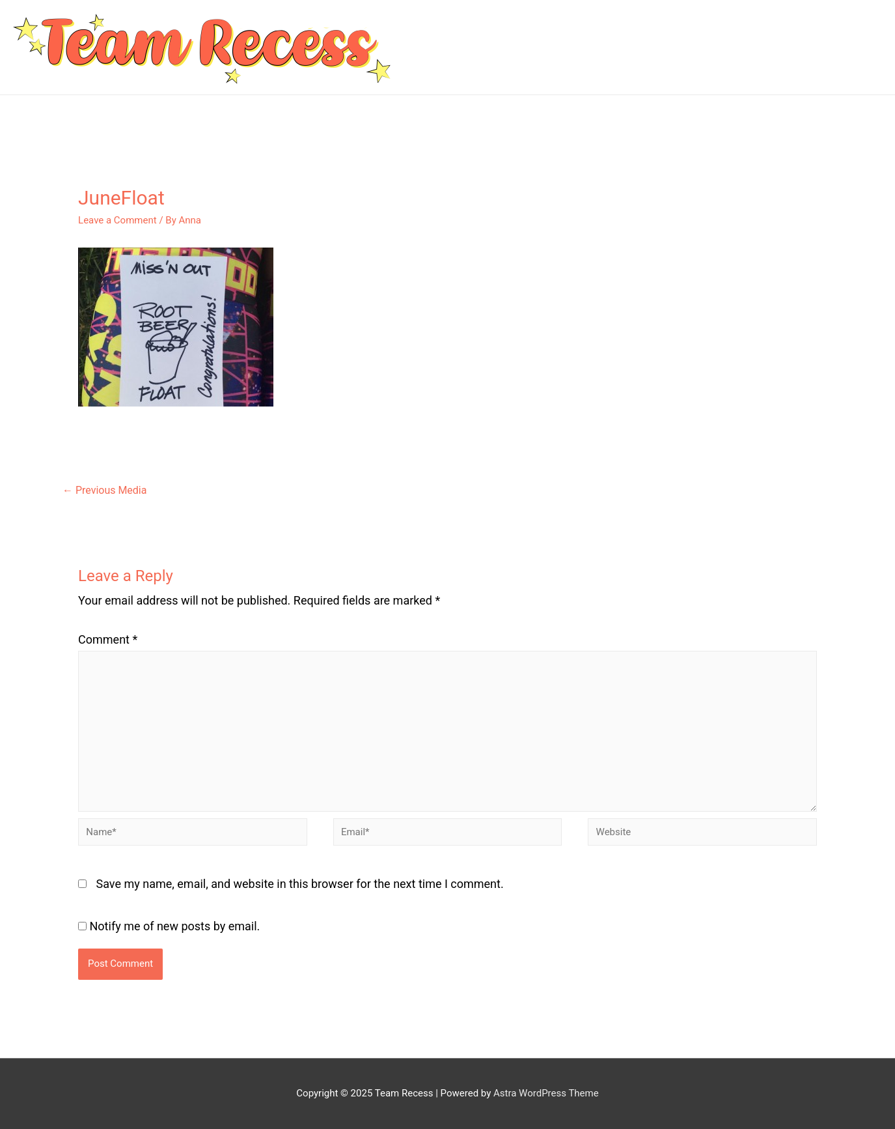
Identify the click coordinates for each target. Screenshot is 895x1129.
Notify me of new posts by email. (175, 926)
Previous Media (104, 490)
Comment (107, 639)
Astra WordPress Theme (546, 1093)
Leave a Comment (117, 220)
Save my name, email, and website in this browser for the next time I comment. (300, 884)
